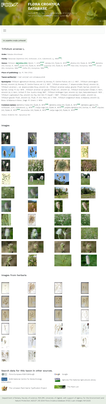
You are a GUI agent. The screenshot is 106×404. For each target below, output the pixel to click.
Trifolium (11, 63)
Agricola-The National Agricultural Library (79, 380)
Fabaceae (12, 59)
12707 (42, 62)
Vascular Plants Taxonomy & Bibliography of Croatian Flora (52, 13)
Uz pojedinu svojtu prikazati (14, 40)
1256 (67, 62)
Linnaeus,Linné (39, 77)
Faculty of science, (29, 398)
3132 (60, 58)
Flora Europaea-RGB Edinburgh (22, 374)
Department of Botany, (11, 398)
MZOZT (34, 401)
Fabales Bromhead (14, 54)
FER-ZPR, (41, 398)
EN (103, 21)
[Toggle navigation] (5, 30)
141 (33, 107)
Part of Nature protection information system (47, 16)
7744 (94, 65)
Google (65, 374)
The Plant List (73, 387)
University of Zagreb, (54, 398)
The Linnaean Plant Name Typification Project (28, 388)
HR (100, 21)
